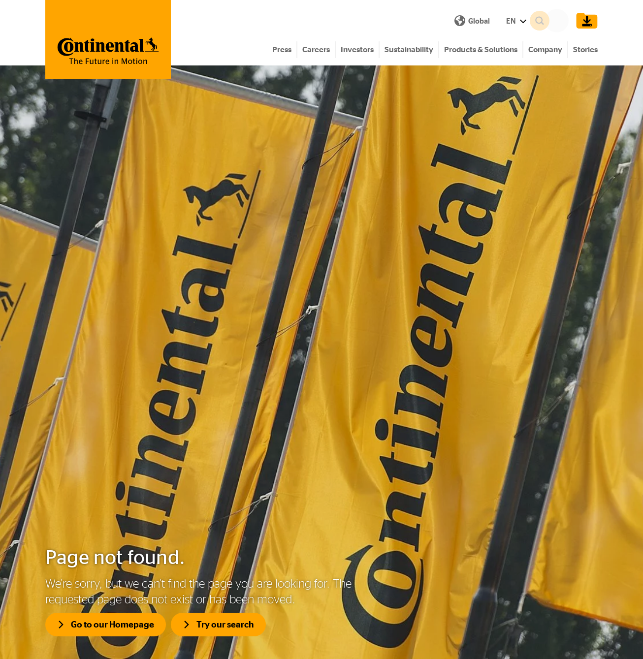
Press (281, 49)
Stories (585, 49)
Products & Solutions (480, 49)
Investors (357, 49)
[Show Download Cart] (584, 20)
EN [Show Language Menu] (345, 21)
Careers (316, 49)
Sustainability (409, 49)
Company (545, 49)
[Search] (552, 21)
